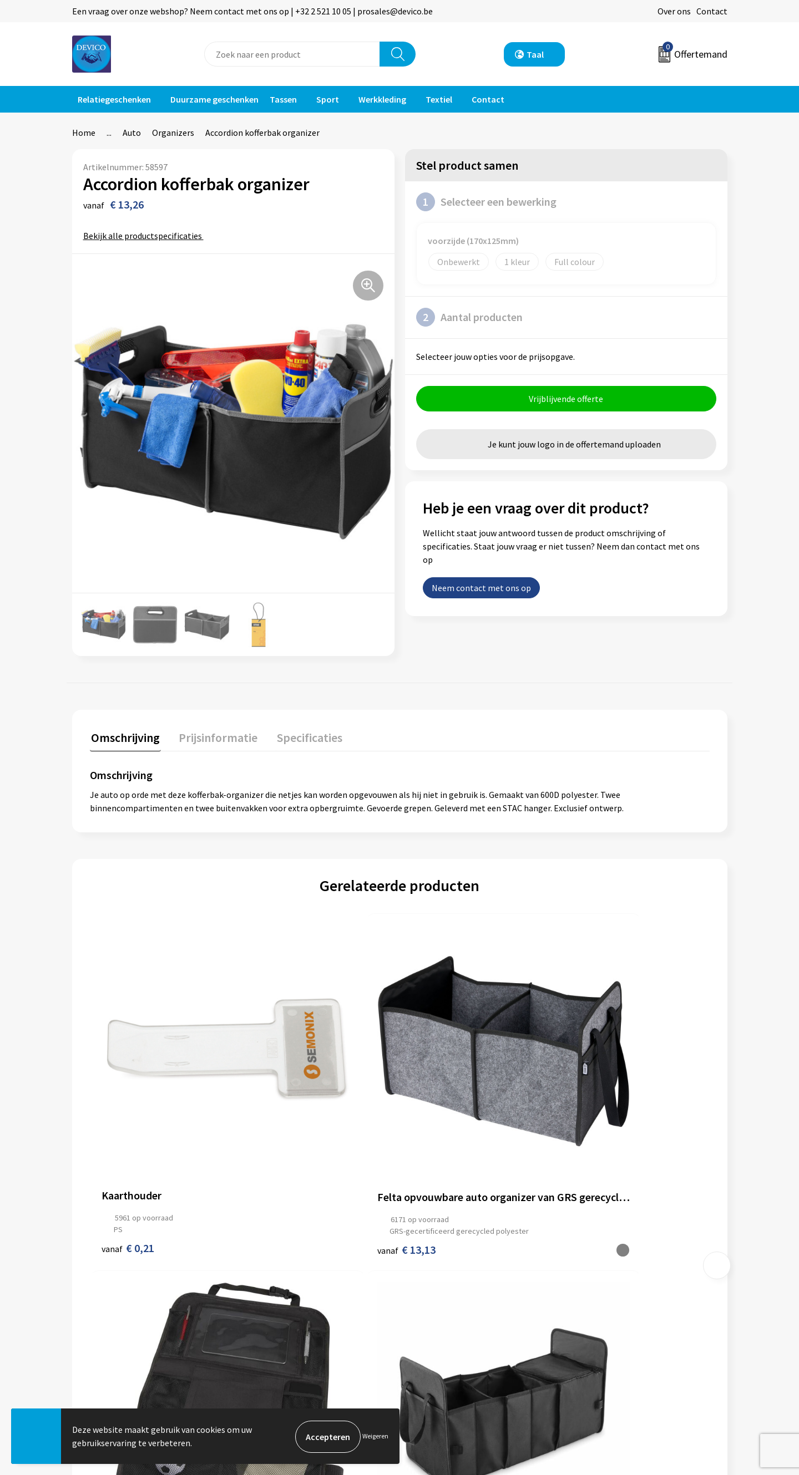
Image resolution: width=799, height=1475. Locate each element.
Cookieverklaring (607, 1291)
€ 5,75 (437, 1138)
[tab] (124, 738)
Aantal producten (469, 317)
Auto (132, 132)
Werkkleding (382, 99)
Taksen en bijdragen (289, 1308)
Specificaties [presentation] (303, 736)
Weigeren (375, 1436)
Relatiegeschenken (114, 99)
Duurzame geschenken (214, 99)
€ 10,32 (595, 1097)
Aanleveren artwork (288, 1291)
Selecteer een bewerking (486, 201)
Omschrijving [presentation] (124, 736)
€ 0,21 (128, 1126)
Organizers (173, 132)
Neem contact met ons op (481, 588)
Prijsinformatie (280, 1274)
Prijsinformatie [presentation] (214, 736)
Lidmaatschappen (285, 1324)
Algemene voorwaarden (620, 1257)
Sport (327, 99)
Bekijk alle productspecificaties (146, 235)
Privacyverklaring (608, 1274)
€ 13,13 (285, 1138)
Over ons (674, 11)
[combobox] (292, 54)
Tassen (283, 99)
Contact (711, 11)
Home (83, 132)
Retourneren (437, 1274)
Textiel (439, 99)
